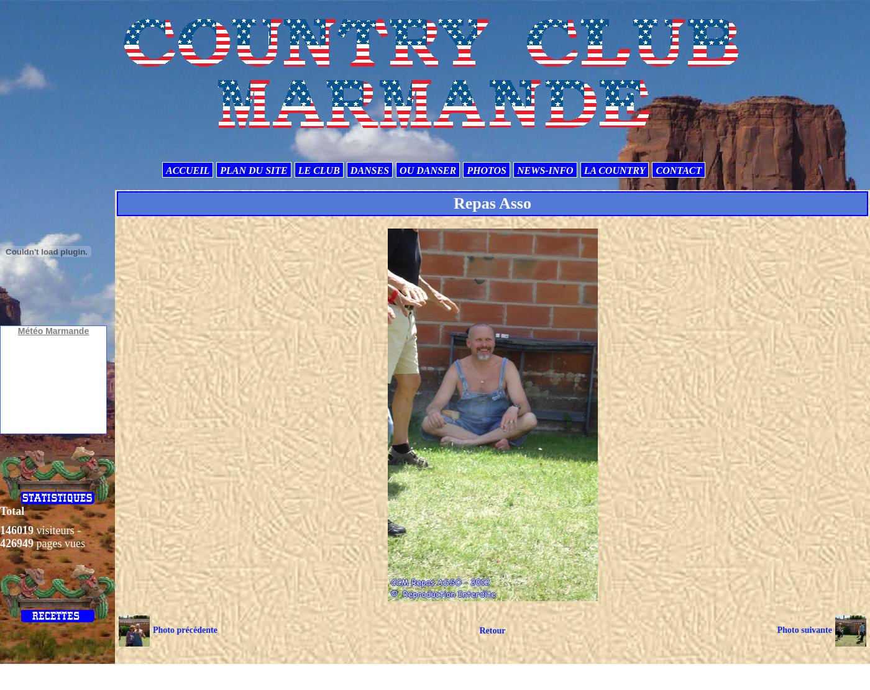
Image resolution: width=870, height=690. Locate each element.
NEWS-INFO (545, 170)
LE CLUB (319, 170)
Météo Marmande (53, 331)
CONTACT (679, 170)
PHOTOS (486, 170)
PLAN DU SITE (253, 170)
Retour (492, 630)
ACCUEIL (187, 170)
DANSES (369, 170)
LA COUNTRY (615, 170)
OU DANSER (428, 170)
